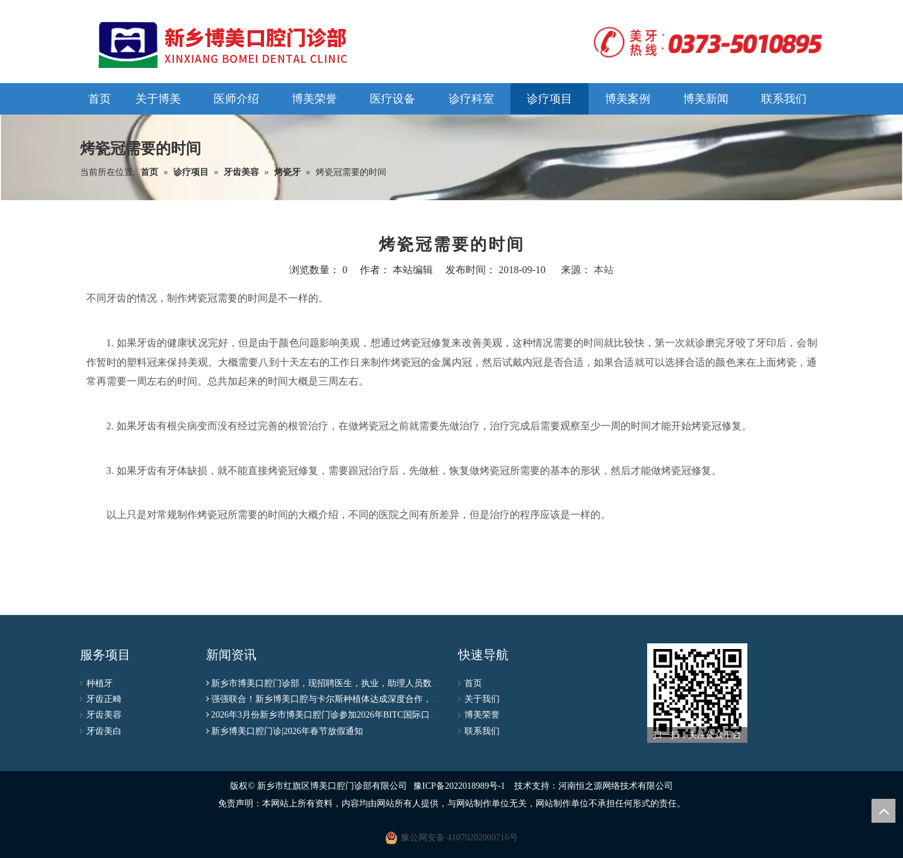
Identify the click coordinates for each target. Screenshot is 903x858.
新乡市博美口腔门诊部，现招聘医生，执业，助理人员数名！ (330, 683)
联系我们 (482, 731)
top (883, 811)
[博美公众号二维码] (697, 693)
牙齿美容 (104, 715)
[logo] (704, 42)
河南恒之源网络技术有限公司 (615, 786)
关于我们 (482, 699)
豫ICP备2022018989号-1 (459, 786)
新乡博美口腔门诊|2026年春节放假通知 (287, 731)
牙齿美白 (104, 731)
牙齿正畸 (104, 699)
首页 (473, 683)
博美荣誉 (482, 715)
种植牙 (99, 683)
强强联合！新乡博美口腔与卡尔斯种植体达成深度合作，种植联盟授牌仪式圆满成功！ (378, 699)
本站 (604, 269)
